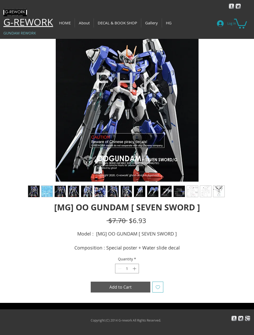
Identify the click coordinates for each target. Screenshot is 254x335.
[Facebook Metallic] (231, 6)
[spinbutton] (127, 268)
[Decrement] (119, 268)
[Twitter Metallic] (238, 6)
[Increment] (135, 268)
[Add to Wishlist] (157, 287)
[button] (240, 23)
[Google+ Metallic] (247, 318)
